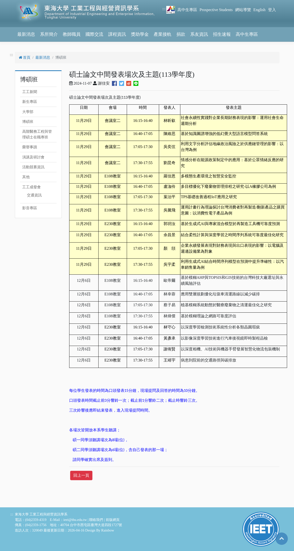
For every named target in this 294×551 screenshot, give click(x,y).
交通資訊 (34, 195)
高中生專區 (187, 10)
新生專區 (29, 102)
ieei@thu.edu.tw (75, 520)
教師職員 (72, 34)
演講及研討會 (33, 157)
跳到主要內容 (12, 3)
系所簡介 (49, 34)
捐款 (180, 34)
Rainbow (107, 530)
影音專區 (29, 208)
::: (164, 9)
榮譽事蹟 (29, 147)
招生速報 (222, 34)
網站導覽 (243, 10)
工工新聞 (29, 92)
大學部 (27, 112)
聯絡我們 (96, 520)
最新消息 (26, 34)
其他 (26, 177)
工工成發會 (31, 187)
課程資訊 (117, 34)
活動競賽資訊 (33, 167)
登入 (272, 10)
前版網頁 (113, 520)
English (259, 10)
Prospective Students (216, 10)
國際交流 (94, 34)
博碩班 (27, 122)
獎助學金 (140, 34)
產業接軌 (162, 34)
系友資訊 (199, 34)
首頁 (25, 57)
